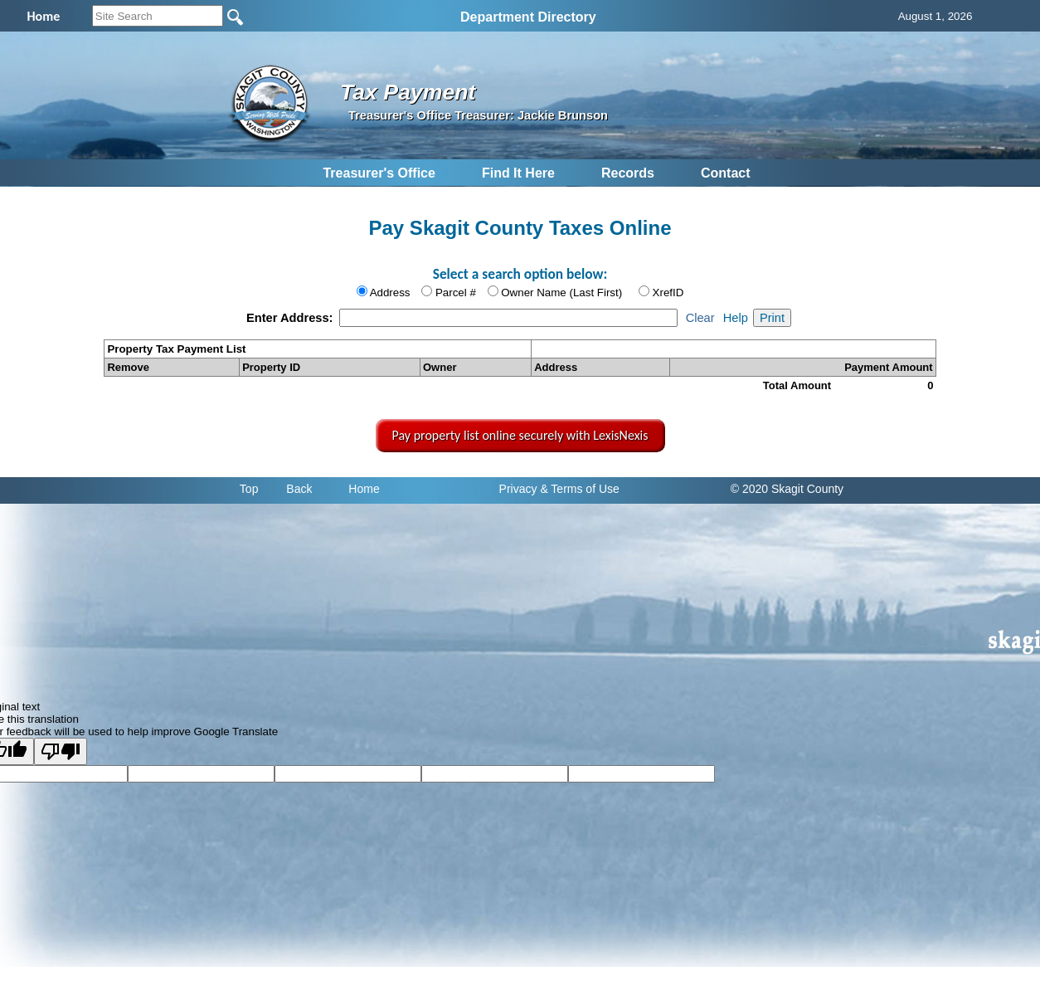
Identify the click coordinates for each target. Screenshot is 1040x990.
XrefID (668, 292)
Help (735, 317)
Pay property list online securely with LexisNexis (520, 435)
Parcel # (455, 292)
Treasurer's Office (379, 173)
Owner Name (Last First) (561, 292)
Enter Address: (291, 317)
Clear (700, 317)
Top (249, 488)
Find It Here (518, 173)
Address (390, 292)
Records (627, 173)
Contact (726, 173)
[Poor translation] (60, 751)
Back (299, 488)
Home (363, 488)
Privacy (518, 488)
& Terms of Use (579, 488)
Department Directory (528, 17)
